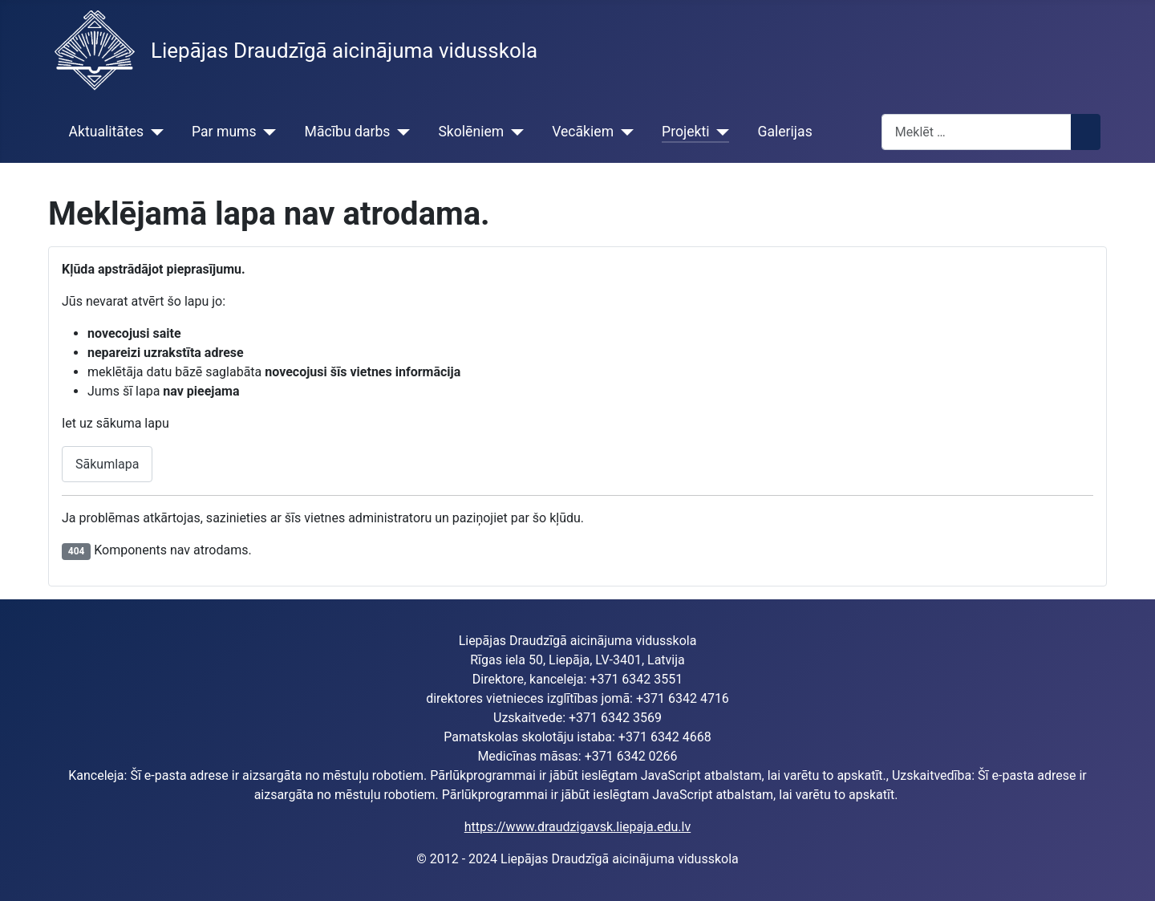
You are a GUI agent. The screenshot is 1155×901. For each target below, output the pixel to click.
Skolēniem (471, 132)
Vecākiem (583, 132)
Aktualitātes (106, 132)
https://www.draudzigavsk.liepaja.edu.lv (577, 826)
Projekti (685, 132)
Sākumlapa (107, 464)
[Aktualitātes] (154, 131)
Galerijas (784, 132)
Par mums (224, 132)
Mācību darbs (348, 132)
